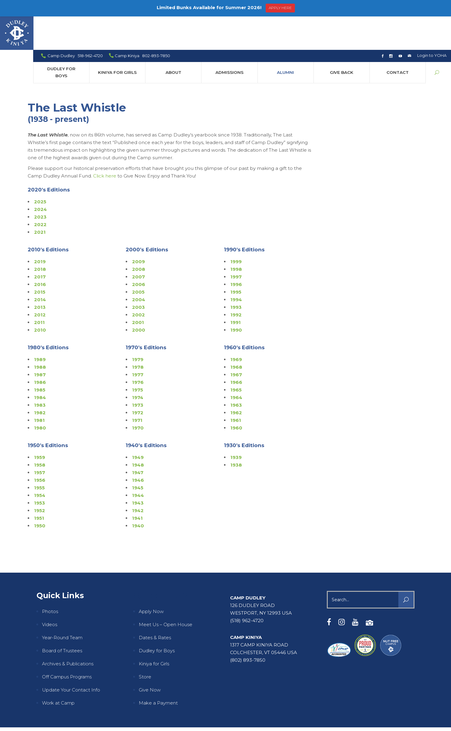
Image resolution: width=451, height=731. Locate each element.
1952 (39, 477)
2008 (138, 236)
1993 (236, 274)
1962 (236, 379)
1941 (137, 485)
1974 (137, 364)
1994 (236, 266)
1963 (236, 371)
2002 (138, 281)
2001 (138, 289)
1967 (236, 341)
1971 (137, 387)
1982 (40, 379)
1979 (137, 326)
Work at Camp (58, 669)
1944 (138, 462)
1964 (236, 364)
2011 (39, 289)
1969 (236, 326)
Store (145, 643)
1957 (39, 439)
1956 (39, 447)
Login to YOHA (431, 21)
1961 (235, 387)
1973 (137, 371)
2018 (40, 236)
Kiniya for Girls (154, 630)
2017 (40, 243)
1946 (138, 447)
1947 (137, 439)
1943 (138, 469)
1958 (39, 431)
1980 (40, 394)
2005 (138, 258)
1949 (138, 424)
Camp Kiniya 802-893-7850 (142, 22)
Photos (50, 578)
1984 (40, 364)
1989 (40, 326)
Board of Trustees (62, 617)
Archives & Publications (67, 630)
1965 (236, 356)
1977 (137, 341)
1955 (39, 454)
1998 (236, 236)
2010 (40, 296)
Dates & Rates (155, 604)
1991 (235, 289)
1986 (40, 349)
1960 (236, 394)
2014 (40, 266)
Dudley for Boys (157, 617)
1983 (40, 371)
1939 (236, 424)
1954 (39, 462)
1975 (137, 356)
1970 (138, 394)
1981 (39, 387)
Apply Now (151, 578)
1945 (137, 454)
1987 (40, 341)
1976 (138, 349)
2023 (40, 183)
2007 (138, 243)
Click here (104, 142)
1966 (236, 349)
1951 (39, 485)
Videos (49, 591)
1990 (236, 296)
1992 (236, 281)
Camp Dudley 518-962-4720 (75, 22)
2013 (40, 274)
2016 (40, 251)
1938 (236, 431)
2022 (40, 191)
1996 (236, 251)
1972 (137, 379)
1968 (236, 333)
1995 (235, 258)
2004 (138, 266)
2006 (138, 251)
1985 (39, 356)
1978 (138, 333)
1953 (39, 469)
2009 (138, 228)
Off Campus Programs (67, 643)
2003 (138, 274)
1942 (138, 477)
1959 (39, 424)
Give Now (150, 656)
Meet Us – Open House (165, 591)
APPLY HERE (280, 7)
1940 (138, 492)
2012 (40, 281)
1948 (138, 431)
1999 (236, 228)
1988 (40, 333)
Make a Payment (158, 669)
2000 (138, 296)
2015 (39, 258)
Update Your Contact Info (71, 656)
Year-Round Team (62, 604)
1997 (236, 243)
